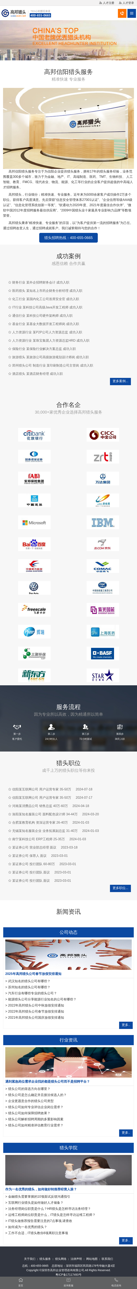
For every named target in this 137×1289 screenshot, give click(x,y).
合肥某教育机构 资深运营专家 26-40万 (40, 822)
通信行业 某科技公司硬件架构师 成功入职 (42, 315)
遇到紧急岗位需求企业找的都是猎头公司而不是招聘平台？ (47, 1081)
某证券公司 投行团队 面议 (31, 872)
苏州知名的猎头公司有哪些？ (29, 987)
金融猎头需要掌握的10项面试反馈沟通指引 (39, 1196)
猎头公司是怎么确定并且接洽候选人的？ (37, 1095)
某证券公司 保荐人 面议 (29, 855)
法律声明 (76, 1258)
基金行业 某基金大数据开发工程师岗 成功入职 (45, 324)
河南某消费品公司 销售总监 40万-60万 (40, 806)
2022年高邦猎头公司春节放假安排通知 (36, 1011)
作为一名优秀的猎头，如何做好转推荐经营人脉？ (41, 1189)
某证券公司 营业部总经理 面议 (34, 847)
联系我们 (107, 1258)
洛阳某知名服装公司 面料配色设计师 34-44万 (45, 814)
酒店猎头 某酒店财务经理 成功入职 (37, 373)
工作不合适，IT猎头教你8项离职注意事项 (38, 1233)
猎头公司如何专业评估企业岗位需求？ (35, 1107)
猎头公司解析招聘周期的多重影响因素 (35, 1119)
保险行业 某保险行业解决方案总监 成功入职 (44, 349)
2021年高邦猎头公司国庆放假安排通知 (36, 1017)
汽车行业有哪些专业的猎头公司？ (32, 993)
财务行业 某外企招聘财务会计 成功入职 (40, 282)
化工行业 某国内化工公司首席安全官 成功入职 (45, 299)
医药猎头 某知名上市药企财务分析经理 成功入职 (47, 290)
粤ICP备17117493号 (68, 1274)
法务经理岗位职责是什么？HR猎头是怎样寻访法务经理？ (49, 1208)
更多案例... (120, 381)
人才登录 (128, 2)
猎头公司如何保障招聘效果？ (29, 1113)
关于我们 (29, 1258)
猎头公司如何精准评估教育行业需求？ (35, 1125)
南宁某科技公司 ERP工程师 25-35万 (38, 839)
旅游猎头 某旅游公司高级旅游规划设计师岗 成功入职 (50, 357)
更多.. (126, 1025)
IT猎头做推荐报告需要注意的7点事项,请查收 (40, 1221)
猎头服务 (45, 1258)
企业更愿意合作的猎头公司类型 (31, 1101)
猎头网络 (60, 1258)
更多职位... (120, 888)
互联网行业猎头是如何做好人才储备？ (35, 1202)
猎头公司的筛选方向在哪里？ (29, 1089)
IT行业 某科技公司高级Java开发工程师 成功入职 (47, 307)
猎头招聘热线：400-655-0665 (68, 238)
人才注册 (108, 2)
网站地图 (92, 1258)
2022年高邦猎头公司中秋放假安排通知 (36, 1005)
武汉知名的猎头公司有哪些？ (29, 981)
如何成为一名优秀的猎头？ (27, 1227)
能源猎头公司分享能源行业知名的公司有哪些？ (42, 999)
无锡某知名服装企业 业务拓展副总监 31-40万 (45, 831)
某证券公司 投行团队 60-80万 (33, 864)
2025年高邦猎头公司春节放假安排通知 (33, 974)
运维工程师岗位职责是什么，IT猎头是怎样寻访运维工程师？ (52, 1215)
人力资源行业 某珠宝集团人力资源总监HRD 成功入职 (50, 340)
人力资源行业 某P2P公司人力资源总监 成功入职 (47, 332)
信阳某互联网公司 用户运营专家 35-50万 (41, 789)
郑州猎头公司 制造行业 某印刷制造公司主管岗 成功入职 (52, 365)
